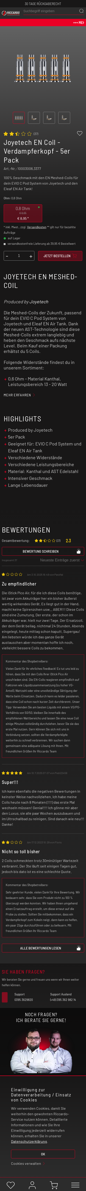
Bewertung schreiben (52, 551)
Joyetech (38, 301)
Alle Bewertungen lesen (50, 947)
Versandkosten (36, 227)
